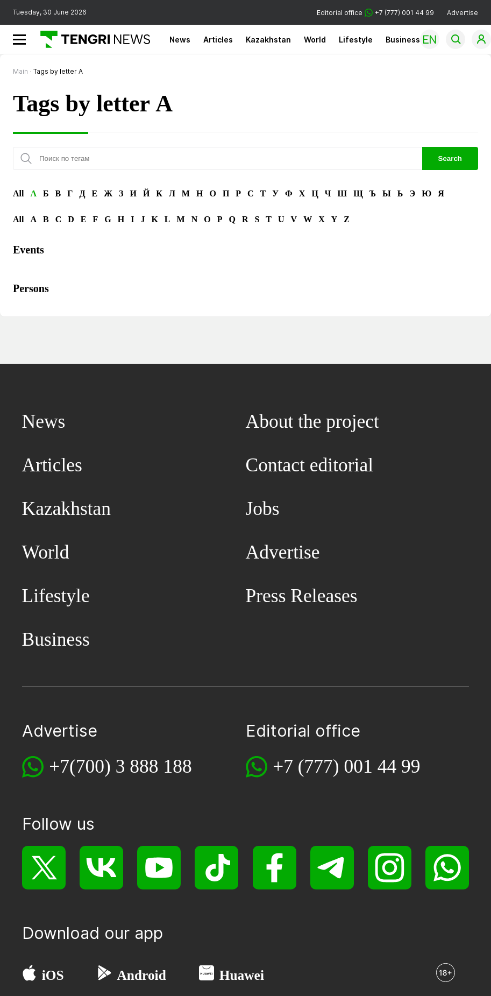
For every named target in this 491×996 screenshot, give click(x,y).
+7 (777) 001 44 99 (346, 766)
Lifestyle (356, 39)
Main (20, 71)
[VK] (101, 867)
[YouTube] (159, 867)
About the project (312, 421)
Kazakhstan (268, 39)
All (18, 193)
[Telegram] (332, 867)
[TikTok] (216, 867)
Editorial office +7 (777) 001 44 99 (375, 13)
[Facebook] (274, 867)
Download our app (92, 933)
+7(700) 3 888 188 (120, 766)
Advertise (462, 13)
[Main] (91, 39)
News (179, 39)
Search (450, 158)
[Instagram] (389, 867)
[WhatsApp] (447, 867)
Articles (218, 39)
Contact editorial (310, 465)
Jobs (263, 508)
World (315, 39)
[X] (44, 867)
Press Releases (302, 595)
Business (403, 39)
